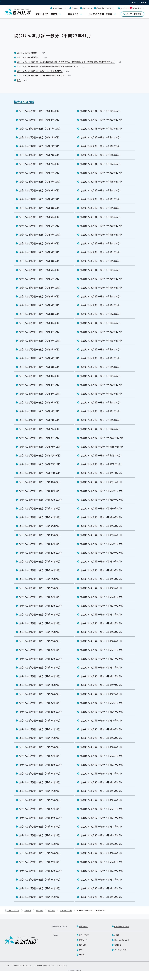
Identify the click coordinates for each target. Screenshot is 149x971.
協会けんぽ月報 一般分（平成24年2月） (101, 853)
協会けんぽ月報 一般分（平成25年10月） (102, 764)
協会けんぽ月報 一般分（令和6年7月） (39, 199)
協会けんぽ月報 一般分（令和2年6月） (101, 411)
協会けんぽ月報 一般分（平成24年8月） (101, 826)
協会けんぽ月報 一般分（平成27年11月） (41, 658)
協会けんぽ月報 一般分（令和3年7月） (39, 358)
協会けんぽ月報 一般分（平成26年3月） (40, 747)
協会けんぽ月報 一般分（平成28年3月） (40, 641)
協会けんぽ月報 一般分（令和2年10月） (101, 393)
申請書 (116, 935)
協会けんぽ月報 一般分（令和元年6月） (101, 464)
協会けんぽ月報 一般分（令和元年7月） (40, 464)
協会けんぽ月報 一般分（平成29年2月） (101, 588)
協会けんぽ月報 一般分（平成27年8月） (101, 667)
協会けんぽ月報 (24, 102)
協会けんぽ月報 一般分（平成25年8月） (101, 773)
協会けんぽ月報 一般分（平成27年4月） (101, 685)
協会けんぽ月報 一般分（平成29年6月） (101, 570)
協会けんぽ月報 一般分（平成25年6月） (101, 782)
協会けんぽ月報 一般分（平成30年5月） (40, 526)
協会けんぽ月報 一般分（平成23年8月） (101, 879)
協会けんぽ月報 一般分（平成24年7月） (40, 835)
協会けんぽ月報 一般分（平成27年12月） (102, 649)
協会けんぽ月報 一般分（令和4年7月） (39, 305)
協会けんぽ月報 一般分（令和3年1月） (39, 384)
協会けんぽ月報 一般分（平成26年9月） (40, 720)
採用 (81, 950)
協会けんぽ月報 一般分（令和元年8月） (101, 455)
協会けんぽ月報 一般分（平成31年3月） (40, 482)
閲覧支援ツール (138, 8)
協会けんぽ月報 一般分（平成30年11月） (41, 499)
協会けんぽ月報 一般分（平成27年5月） (40, 685)
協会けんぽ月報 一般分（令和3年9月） (39, 349)
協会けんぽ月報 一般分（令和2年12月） (101, 384)
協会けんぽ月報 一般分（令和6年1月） (39, 225)
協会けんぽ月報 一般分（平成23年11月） (41, 870)
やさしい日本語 (140, 2)
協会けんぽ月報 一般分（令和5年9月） (39, 243)
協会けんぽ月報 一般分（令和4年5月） (39, 314)
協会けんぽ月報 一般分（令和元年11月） (41, 446)
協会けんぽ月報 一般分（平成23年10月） (102, 870)
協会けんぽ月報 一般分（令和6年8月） (101, 190)
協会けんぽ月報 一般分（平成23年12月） (102, 861)
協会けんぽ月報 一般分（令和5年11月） (40, 234)
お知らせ (75, 8)
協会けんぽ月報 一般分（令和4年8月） (101, 296)
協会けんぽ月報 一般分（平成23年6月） (101, 888)
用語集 (81, 954)
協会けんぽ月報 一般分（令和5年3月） (39, 270)
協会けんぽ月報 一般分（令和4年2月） (101, 323)
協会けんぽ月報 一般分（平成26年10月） (102, 711)
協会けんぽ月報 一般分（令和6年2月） (101, 217)
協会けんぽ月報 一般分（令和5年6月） (101, 252)
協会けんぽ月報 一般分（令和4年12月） (101, 278)
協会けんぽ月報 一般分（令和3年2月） (101, 376)
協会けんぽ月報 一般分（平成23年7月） (40, 888)
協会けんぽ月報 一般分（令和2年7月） (39, 411)
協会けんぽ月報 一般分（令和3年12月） (101, 331)
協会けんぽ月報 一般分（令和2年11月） (40, 393)
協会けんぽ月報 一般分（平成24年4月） (101, 844)
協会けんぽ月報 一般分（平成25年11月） (41, 764)
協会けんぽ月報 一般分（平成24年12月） (102, 808)
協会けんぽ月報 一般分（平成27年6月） (101, 676)
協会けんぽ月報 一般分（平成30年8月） (101, 508)
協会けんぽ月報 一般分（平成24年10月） (102, 817)
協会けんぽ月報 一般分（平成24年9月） (40, 826)
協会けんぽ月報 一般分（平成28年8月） (101, 614)
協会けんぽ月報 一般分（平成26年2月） (101, 747)
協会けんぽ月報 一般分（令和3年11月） (40, 340)
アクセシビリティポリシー (44, 965)
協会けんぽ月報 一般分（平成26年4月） (101, 738)
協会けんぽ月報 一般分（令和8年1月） (39, 119)
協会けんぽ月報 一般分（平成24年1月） (40, 861)
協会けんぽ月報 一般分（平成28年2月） (101, 641)
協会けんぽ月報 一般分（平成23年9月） (40, 879)
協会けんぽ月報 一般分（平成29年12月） (102, 543)
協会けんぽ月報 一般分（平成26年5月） (40, 738)
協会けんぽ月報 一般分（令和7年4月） (101, 155)
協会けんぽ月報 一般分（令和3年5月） (39, 367)
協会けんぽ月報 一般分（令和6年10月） (101, 181)
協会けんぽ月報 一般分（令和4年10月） (101, 287)
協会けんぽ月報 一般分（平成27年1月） (40, 702)
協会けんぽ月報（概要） (31, 52)
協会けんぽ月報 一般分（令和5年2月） (101, 270)
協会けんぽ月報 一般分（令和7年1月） (39, 172)
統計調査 (51, 910)
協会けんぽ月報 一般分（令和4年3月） (39, 323)
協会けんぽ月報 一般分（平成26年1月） (40, 755)
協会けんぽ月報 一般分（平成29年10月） (102, 552)
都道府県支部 (87, 8)
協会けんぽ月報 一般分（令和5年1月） (39, 278)
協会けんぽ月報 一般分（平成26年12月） (102, 702)
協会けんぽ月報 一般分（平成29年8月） (101, 561)
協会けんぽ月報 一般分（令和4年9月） (39, 296)
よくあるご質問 (120, 950)
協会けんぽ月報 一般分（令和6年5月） (39, 208)
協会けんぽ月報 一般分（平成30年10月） (102, 499)
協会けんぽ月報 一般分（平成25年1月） (40, 808)
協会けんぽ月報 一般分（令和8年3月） (39, 111)
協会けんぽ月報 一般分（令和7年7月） (39, 146)
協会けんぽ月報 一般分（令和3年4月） (101, 367)
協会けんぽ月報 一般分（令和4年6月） (101, 305)
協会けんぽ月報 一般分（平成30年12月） (102, 490)
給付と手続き (84, 935)
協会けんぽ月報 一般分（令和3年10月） (101, 340)
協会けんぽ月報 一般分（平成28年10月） (102, 605)
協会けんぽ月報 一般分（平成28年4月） (101, 632)
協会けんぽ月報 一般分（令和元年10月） (102, 446)
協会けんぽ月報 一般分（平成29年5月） (40, 579)
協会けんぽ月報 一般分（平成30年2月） (101, 535)
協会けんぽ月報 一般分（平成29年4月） (101, 579)
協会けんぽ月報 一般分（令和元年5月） (40, 473)
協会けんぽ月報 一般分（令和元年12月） (102, 437)
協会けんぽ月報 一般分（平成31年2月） (101, 482)
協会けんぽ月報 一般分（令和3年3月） (39, 376)
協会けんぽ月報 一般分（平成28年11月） (41, 605)
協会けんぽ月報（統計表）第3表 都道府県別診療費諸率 (44, 75)
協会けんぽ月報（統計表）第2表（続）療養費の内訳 (43, 71)
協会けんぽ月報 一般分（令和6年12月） (101, 172)
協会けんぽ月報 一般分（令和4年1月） (39, 331)
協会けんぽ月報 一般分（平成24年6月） (101, 835)
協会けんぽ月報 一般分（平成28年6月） (101, 623)
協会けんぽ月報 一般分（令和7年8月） (101, 137)
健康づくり (73, 13)
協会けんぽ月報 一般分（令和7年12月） (101, 119)
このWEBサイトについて (21, 965)
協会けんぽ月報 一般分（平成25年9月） (40, 773)
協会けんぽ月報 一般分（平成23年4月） (101, 897)
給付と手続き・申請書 (47, 13)
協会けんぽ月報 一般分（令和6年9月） (39, 190)
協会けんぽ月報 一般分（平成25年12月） (102, 755)
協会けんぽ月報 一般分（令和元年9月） (40, 455)
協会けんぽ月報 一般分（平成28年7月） (40, 623)
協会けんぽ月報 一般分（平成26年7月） (40, 729)
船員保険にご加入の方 (104, 8)
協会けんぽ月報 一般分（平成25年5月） (40, 791)
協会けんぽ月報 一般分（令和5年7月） (39, 252)
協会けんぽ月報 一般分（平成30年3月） (40, 535)
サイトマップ (62, 965)
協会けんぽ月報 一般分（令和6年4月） (101, 208)
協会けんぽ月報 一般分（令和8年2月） (101, 111)
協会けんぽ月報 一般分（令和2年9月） (39, 402)
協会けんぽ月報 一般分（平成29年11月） (41, 552)
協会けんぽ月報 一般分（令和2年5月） (39, 420)
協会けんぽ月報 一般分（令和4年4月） (101, 314)
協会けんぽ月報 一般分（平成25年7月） (40, 782)
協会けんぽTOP (13, 910)
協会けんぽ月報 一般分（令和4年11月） (40, 287)
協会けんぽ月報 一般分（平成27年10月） (102, 658)
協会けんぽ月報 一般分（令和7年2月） (101, 164)
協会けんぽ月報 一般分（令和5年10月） (101, 234)
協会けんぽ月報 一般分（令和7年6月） (101, 146)
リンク (7, 965)
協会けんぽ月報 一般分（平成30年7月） (40, 517)
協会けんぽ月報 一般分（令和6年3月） (39, 217)
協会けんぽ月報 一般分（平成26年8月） (101, 720)
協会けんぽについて (60, 8)
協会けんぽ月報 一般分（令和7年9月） (39, 137)
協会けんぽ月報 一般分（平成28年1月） (40, 649)
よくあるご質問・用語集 (100, 13)
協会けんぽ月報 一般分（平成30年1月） (40, 543)
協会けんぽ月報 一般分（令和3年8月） (101, 349)
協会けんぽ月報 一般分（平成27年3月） (40, 694)
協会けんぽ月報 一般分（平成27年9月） (40, 667)
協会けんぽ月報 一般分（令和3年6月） (101, 358)
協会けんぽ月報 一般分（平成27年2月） (101, 694)
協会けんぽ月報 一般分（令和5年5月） (39, 261)
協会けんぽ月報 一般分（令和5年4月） (101, 261)
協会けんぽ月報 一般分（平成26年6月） (101, 729)
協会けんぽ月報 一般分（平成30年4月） (101, 526)
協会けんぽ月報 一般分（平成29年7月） (40, 570)
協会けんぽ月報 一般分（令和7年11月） (40, 128)
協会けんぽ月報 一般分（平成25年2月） (101, 800)
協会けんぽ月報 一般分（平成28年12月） (102, 596)
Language (124, 8)
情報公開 (27, 910)
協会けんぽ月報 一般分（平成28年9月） (40, 614)
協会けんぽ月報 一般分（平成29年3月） (40, 588)
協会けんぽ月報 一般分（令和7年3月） (39, 164)
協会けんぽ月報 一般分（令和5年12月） (101, 225)
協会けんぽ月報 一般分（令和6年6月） (101, 199)
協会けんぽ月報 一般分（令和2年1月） (39, 437)
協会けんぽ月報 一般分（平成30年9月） (40, 508)
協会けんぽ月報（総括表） (32, 57)
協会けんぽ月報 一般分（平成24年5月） (40, 844)
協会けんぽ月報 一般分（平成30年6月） (101, 517)
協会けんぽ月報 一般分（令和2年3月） (39, 429)
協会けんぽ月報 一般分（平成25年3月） (40, 800)
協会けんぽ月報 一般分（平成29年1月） (40, 596)
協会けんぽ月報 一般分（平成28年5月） (40, 632)
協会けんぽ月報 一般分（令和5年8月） (101, 243)
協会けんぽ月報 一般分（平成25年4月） (101, 791)
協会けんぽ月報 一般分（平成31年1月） (40, 490)
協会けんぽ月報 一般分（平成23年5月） (40, 897)
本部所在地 (83, 926)
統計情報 (39, 910)
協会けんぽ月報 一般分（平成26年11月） (41, 711)
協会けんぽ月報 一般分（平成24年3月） (40, 853)
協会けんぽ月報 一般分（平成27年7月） (40, 676)
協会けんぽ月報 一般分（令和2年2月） (101, 429)
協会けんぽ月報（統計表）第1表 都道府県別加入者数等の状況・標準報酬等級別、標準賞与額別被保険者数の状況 (69, 61)
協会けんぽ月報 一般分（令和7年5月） (39, 155)
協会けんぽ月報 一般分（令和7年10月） (101, 128)
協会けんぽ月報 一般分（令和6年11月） (40, 181)
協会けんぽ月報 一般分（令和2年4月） (101, 420)
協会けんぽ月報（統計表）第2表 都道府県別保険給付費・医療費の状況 (51, 66)
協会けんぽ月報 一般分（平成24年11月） (41, 817)
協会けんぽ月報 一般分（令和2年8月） (101, 402)
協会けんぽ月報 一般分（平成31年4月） (101, 473)
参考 (22, 80)
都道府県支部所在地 (121, 926)
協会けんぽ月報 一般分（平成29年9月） (40, 561)
